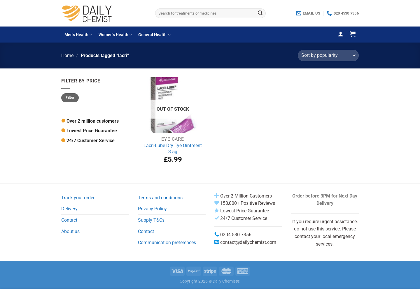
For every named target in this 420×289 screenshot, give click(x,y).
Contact (69, 220)
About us (70, 231)
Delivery (69, 209)
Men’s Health (78, 35)
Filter (70, 98)
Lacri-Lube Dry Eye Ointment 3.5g (173, 148)
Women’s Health (115, 35)
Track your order (77, 197)
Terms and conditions (160, 197)
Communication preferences (167, 242)
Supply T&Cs (151, 220)
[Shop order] (328, 55)
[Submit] (260, 13)
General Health (154, 35)
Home (67, 55)
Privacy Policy (152, 209)
